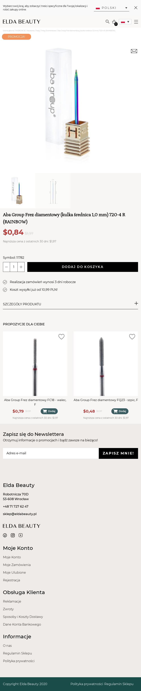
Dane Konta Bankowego (22, 624)
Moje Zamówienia (17, 565)
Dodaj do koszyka (82, 267)
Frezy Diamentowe (48, 31)
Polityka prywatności (19, 661)
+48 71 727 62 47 (15, 506)
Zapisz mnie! (118, 453)
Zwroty (8, 609)
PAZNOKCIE (20, 31)
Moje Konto (12, 557)
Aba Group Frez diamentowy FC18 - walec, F (35, 402)
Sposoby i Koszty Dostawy (23, 617)
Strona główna (8, 31)
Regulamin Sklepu (17, 653)
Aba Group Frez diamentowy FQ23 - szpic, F (106, 400)
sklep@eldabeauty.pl (20, 514)
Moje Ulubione (14, 572)
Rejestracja (11, 580)
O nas (7, 646)
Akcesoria (30, 31)
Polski (106, 8)
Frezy (38, 31)
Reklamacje (12, 601)
